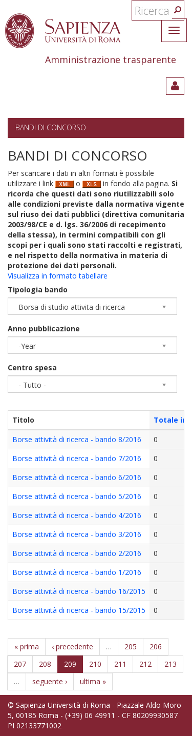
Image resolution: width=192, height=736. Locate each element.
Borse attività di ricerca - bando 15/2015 (78, 610)
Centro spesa (32, 367)
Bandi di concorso (50, 127)
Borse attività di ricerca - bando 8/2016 (76, 439)
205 (130, 646)
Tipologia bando (38, 289)
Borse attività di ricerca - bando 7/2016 (76, 458)
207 (20, 664)
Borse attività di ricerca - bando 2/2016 (76, 553)
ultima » (93, 681)
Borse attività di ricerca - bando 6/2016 (76, 477)
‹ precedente (72, 646)
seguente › (49, 681)
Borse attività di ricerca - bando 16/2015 (78, 591)
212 (145, 664)
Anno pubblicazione (44, 328)
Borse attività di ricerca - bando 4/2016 (76, 515)
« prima (26, 646)
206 (156, 646)
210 (95, 664)
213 (170, 664)
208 (45, 664)
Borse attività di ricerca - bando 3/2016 (76, 534)
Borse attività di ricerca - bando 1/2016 (76, 572)
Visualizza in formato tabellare (58, 276)
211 (120, 664)
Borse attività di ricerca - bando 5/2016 (76, 496)
